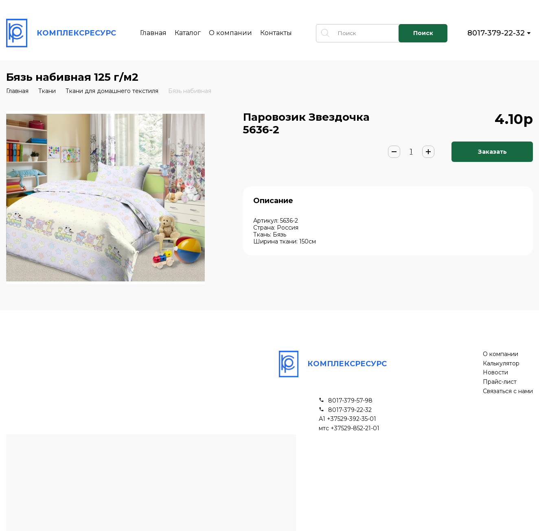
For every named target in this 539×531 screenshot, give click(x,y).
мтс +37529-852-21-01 (349, 428)
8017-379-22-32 (496, 33)
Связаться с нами (508, 391)
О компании (230, 33)
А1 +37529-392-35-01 (347, 419)
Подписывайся (430, 494)
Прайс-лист (500, 381)
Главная (153, 33)
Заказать (492, 151)
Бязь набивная (189, 91)
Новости (495, 372)
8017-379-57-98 (350, 400)
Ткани (47, 91)
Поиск (423, 33)
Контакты (276, 33)
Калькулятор (501, 363)
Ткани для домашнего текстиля (112, 91)
